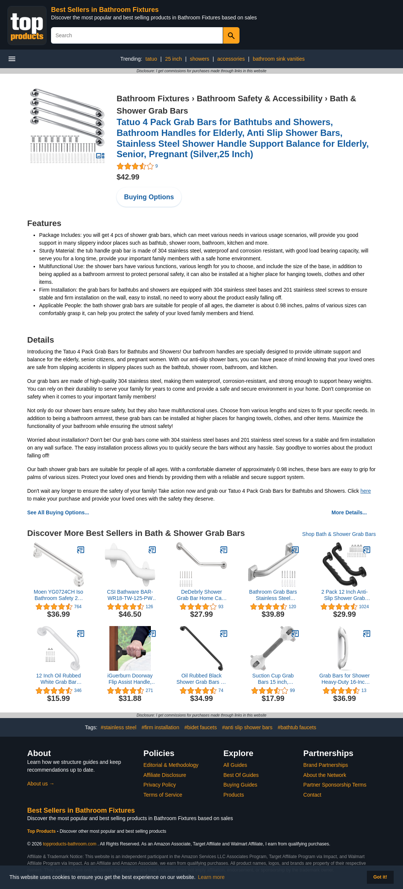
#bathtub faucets (296, 727)
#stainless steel (118, 727)
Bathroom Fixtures (153, 98)
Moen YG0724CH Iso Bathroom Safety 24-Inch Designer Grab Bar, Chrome (58, 595)
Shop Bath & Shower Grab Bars (339, 534)
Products (233, 795)
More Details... (349, 512)
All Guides (235, 765)
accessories (231, 59)
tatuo (151, 59)
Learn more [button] (211, 877)
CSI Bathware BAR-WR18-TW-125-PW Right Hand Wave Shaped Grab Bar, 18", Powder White (130, 595)
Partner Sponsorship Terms (334, 785)
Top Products (42, 831)
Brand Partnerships (325, 765)
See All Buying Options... (58, 512)
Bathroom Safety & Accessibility (260, 98)
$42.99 (128, 177)
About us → (40, 784)
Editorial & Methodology (171, 765)
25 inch (173, 59)
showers (199, 59)
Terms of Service (162, 795)
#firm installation (160, 727)
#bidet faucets (200, 727)
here (366, 491)
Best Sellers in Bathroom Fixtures (105, 9)
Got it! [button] (380, 877)
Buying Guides (240, 785)
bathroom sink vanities (279, 59)
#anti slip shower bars (247, 727)
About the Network (324, 775)
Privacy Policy (159, 785)
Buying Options (149, 197)
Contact (312, 795)
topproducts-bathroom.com (69, 844)
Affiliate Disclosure (164, 775)
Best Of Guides (241, 775)
